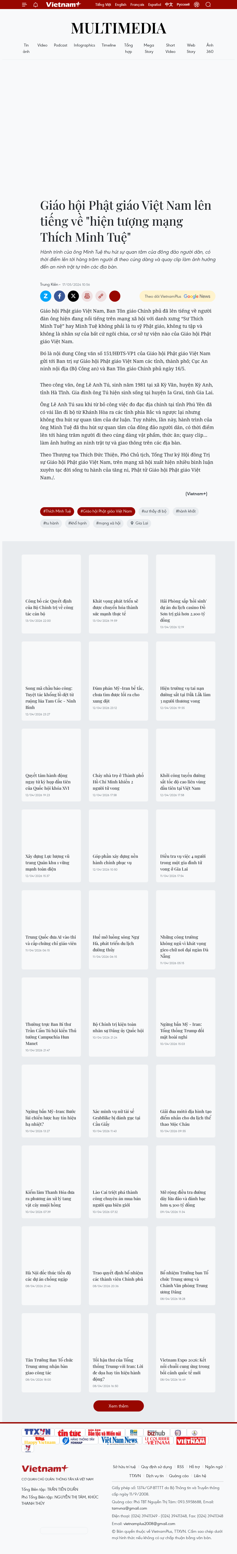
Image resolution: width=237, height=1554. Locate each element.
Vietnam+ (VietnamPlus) (64, 5)
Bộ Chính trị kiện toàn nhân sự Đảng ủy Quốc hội (118, 1027)
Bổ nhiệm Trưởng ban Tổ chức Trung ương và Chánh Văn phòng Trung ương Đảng (184, 1282)
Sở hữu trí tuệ (124, 1466)
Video (42, 45)
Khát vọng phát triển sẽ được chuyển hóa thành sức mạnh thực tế (115, 607)
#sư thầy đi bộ (154, 511)
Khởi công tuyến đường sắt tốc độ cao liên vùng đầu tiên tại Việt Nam (183, 781)
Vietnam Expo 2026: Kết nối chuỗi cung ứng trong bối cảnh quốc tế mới (185, 1366)
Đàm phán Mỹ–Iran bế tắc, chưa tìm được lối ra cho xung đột (118, 694)
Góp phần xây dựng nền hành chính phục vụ (115, 859)
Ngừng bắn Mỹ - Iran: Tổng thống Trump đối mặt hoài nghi (182, 1030)
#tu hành (51, 523)
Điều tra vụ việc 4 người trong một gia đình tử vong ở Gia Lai (183, 862)
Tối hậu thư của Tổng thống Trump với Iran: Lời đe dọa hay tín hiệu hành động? (118, 1369)
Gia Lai (139, 523)
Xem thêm (118, 1406)
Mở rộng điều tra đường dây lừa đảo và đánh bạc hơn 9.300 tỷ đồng (183, 1198)
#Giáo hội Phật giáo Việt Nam (106, 511)
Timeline (109, 45)
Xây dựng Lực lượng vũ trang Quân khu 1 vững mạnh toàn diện (47, 862)
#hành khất (186, 511)
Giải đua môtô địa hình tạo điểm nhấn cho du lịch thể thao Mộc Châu (185, 1117)
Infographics (84, 45)
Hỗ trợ (194, 1466)
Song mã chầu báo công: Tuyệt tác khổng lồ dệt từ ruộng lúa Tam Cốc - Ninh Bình (51, 697)
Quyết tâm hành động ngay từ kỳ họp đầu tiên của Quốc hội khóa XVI (48, 781)
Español (154, 4)
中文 (169, 4)
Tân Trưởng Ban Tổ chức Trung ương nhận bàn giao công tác (49, 1366)
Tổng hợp (128, 48)
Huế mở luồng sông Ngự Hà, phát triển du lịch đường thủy (116, 943)
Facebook (59, 296)
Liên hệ (200, 1475)
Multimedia (118, 27)
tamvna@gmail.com (129, 1508)
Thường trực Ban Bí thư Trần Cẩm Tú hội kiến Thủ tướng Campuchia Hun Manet (51, 1033)
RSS (180, 1466)
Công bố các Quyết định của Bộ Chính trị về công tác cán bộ (49, 607)
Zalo (45, 296)
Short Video (170, 48)
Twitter (73, 296)
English (120, 4)
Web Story (191, 48)
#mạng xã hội (108, 523)
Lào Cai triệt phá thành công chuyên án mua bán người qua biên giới (117, 1198)
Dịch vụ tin (155, 1475)
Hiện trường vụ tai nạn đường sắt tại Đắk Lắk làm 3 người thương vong (185, 694)
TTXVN (135, 1475)
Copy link (101, 296)
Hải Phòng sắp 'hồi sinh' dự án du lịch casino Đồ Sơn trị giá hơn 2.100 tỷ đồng (183, 610)
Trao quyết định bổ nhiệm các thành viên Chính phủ (118, 1276)
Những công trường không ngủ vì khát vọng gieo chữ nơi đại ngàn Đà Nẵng (184, 946)
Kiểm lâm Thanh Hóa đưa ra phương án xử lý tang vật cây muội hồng (50, 1198)
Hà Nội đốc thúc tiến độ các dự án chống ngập (48, 1276)
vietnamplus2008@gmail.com (149, 1523)
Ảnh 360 (209, 48)
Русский (183, 4)
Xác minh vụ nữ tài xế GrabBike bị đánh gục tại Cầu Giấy (116, 1117)
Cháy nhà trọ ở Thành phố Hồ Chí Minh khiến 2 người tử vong (118, 781)
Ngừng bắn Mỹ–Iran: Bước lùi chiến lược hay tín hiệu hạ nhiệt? (51, 1117)
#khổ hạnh (77, 523)
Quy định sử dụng (156, 1466)
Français (137, 4)
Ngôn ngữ (214, 1466)
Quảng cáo (179, 1475)
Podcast (60, 45)
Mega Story (149, 48)
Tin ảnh (26, 48)
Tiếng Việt (103, 4)
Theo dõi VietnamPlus (163, 296)
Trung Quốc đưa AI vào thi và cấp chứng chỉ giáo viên (51, 940)
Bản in (87, 296)
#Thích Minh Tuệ (57, 511)
